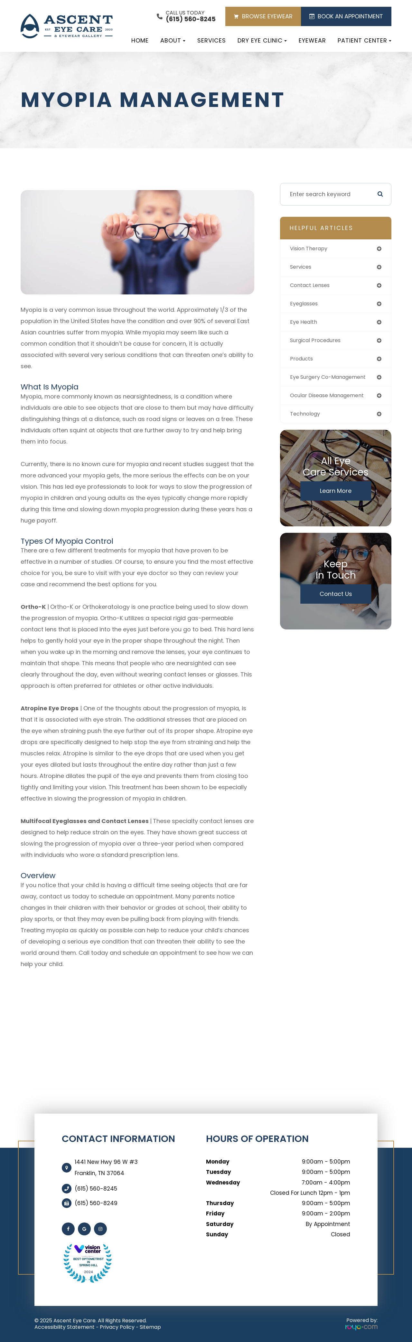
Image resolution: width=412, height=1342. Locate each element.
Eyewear (312, 40)
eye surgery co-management (332, 381)
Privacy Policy (117, 1327)
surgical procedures (318, 343)
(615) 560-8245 (96, 1188)
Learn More (335, 496)
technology (306, 419)
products (302, 362)
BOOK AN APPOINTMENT (346, 16)
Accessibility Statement (64, 1327)
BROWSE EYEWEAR (263, 16)
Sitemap (150, 1327)
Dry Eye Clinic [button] (262, 40)
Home (140, 40)
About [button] (172, 40)
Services (211, 40)
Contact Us (336, 599)
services (302, 268)
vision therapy (310, 249)
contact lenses (312, 287)
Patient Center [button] (364, 40)
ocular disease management (331, 400)
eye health (305, 325)
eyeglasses (306, 306)
